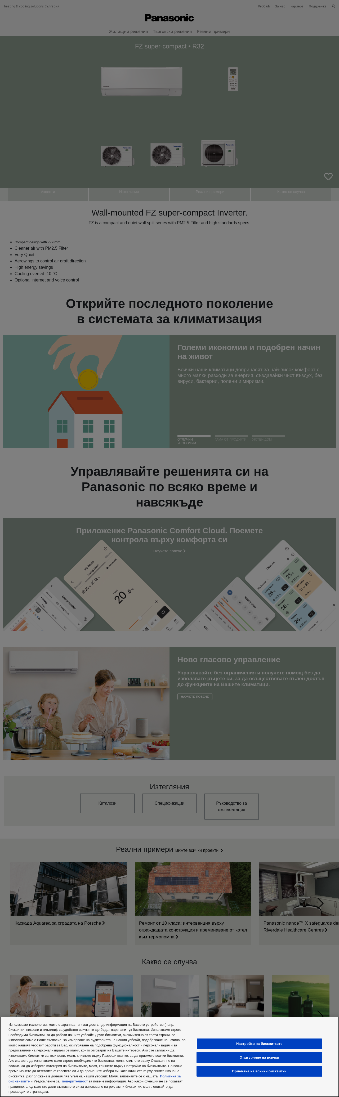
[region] (169, 1057)
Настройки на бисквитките (259, 1044)
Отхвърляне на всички (259, 1057)
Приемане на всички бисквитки (259, 1071)
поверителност (75, 1081)
